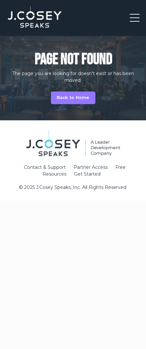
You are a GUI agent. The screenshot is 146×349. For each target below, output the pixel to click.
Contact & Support (45, 167)
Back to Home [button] (73, 97)
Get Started (87, 174)
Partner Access (90, 167)
